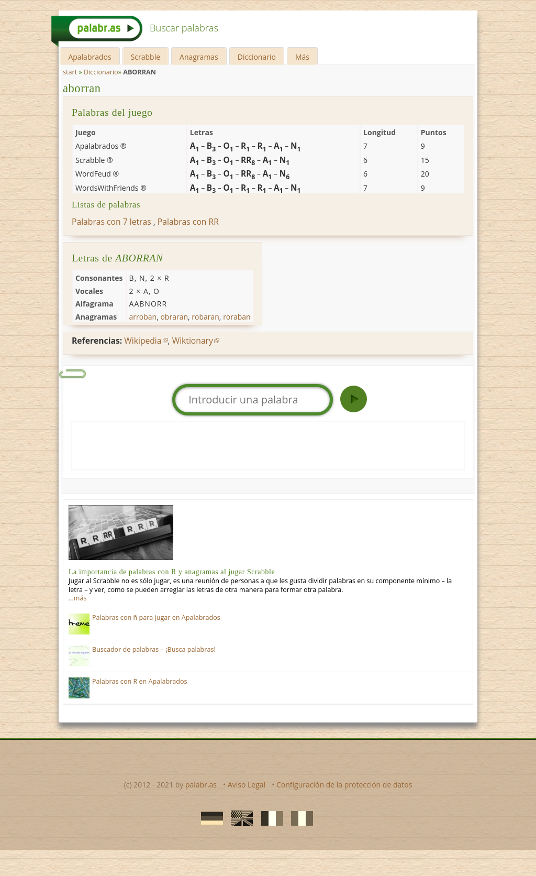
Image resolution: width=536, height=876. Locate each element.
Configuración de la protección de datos (344, 785)
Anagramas (199, 57)
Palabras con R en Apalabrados (139, 681)
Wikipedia (142, 340)
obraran (174, 317)
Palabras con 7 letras (111, 221)
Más (302, 57)
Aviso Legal (246, 785)
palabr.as (201, 785)
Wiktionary (192, 340)
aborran (82, 88)
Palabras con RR (188, 221)
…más (77, 598)
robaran (205, 317)
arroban (143, 317)
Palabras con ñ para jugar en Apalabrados (156, 617)
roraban (237, 317)
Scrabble (145, 57)
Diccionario (257, 57)
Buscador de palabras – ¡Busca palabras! (154, 649)
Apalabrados (89, 57)
